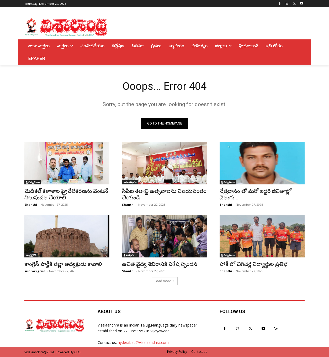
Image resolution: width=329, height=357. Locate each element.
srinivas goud (34, 271)
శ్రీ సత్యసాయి (33, 182)
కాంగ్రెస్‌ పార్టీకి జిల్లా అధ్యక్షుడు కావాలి (63, 264)
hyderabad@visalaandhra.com (143, 342)
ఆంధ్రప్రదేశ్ (31, 255)
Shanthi (30, 204)
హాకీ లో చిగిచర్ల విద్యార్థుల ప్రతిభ (254, 264)
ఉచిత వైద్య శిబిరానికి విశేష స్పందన (159, 264)
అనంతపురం (130, 182)
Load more (165, 281)
